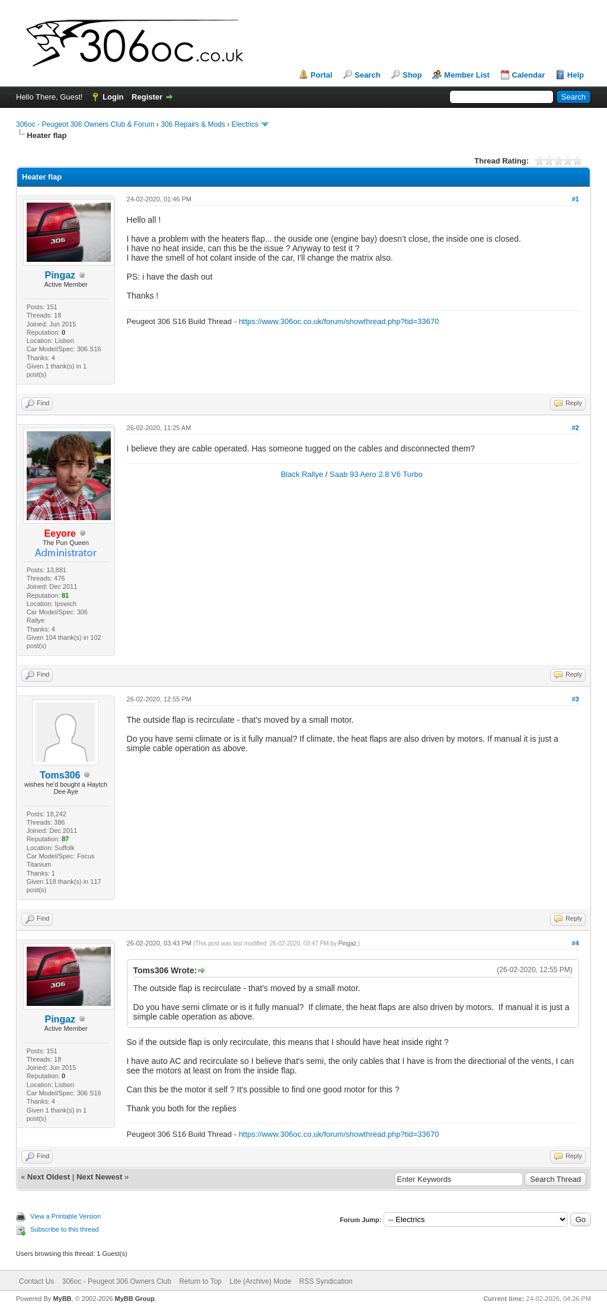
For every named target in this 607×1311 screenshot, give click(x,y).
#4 (575, 943)
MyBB (62, 1298)
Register (147, 96)
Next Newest (99, 1176)
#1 (575, 199)
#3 (575, 699)
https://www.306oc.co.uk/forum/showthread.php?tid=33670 (339, 321)
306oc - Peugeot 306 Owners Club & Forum (85, 124)
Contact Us (36, 1281)
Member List (467, 74)
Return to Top (200, 1281)
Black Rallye (302, 474)
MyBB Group (134, 1298)
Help (575, 74)
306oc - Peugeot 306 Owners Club (116, 1281)
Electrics (245, 124)
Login (113, 96)
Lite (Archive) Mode (260, 1281)
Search (367, 74)
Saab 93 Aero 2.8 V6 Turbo (376, 474)
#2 (575, 427)
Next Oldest (48, 1176)
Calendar (528, 74)
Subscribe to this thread (64, 1229)
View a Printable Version (65, 1216)
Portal (322, 74)
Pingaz (347, 943)
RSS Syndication (326, 1281)
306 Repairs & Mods (193, 124)
